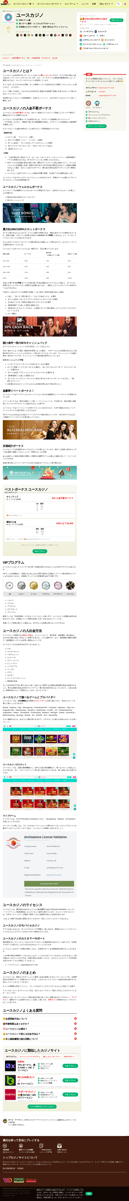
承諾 (89, 1194)
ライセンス (46, 58)
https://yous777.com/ (106, 88)
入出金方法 (35, 58)
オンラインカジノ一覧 (22, 4)
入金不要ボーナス (18, 58)
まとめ (54, 58)
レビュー (6, 58)
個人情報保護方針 (9, 1168)
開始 (4, 11)
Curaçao (102, 91)
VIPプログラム (11, 1056)
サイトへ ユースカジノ (96, 126)
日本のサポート (69, 1056)
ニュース (85, 4)
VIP (28, 58)
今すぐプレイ (116, 20)
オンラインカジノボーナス (48, 4)
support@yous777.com (107, 95)
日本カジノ (52, 1000)
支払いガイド (105, 4)
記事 (94, 4)
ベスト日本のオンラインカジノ (42, 1107)
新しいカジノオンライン (97, 118)
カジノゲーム (70, 4)
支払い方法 (27, 635)
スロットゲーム (41, 701)
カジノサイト (10, 11)
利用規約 (20, 1168)
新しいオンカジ (47, 75)
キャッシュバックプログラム (30, 1056)
